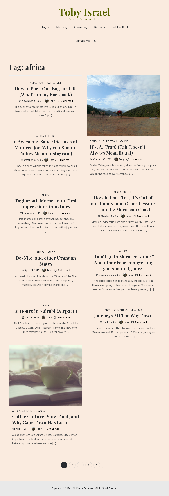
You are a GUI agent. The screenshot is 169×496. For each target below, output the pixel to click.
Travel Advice (53, 82)
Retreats (99, 27)
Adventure (112, 309)
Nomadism (36, 82)
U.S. (42, 410)
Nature (50, 252)
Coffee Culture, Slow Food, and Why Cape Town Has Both (45, 419)
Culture (104, 141)
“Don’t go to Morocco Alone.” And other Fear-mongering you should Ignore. (123, 263)
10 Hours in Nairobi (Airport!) (45, 311)
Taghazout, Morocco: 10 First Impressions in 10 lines (46, 204)
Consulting (81, 27)
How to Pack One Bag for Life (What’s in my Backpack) (46, 91)
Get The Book (120, 27)
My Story (61, 27)
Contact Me (83, 40)
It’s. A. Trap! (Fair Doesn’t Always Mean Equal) (117, 150)
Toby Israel (84, 11)
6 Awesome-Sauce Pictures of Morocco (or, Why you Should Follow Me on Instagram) (45, 147)
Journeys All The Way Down (123, 316)
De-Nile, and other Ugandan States (46, 261)
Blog (45, 27)
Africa (94, 141)
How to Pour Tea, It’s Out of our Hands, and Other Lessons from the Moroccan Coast (123, 203)
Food (36, 410)
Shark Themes (109, 488)
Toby (50, 101)
